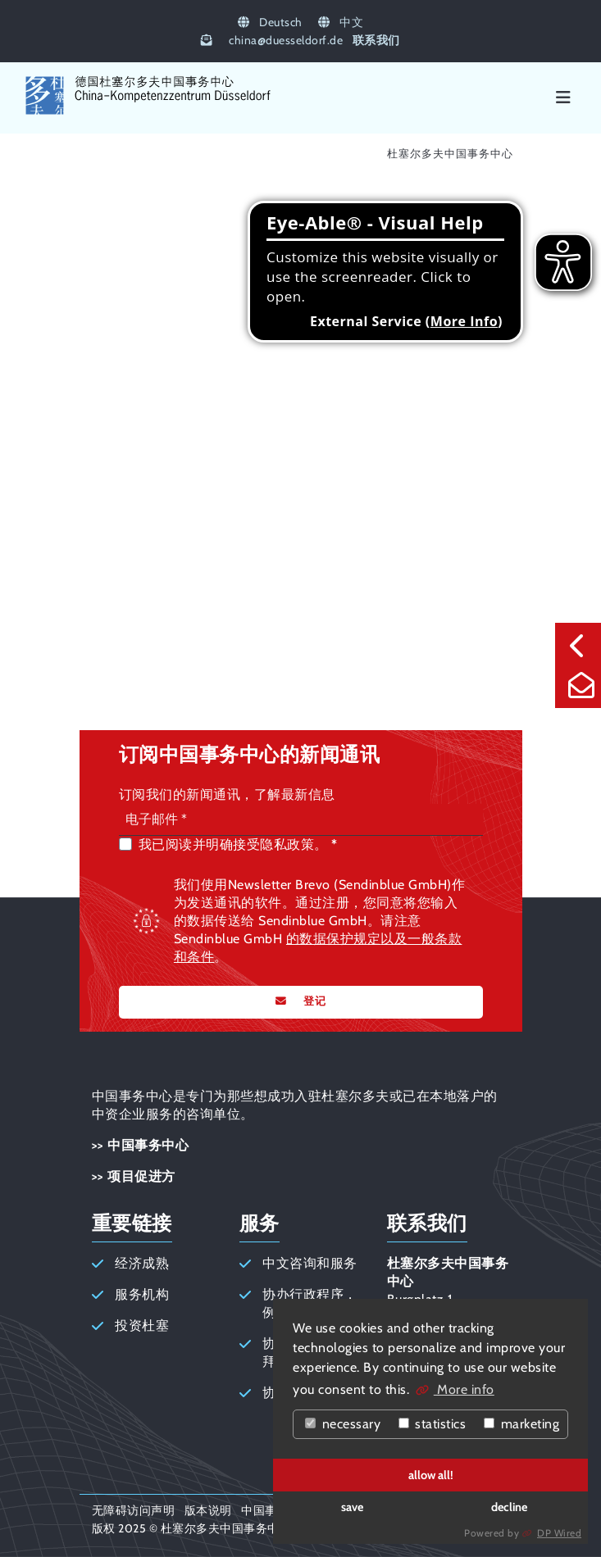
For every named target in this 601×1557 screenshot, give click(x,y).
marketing (521, 1424)
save (352, 1507)
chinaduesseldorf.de (286, 40)
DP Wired (559, 1533)
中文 (340, 22)
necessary (342, 1424)
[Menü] (563, 97)
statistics (432, 1424)
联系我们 (376, 40)
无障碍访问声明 (133, 1510)
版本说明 (208, 1510)
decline (509, 1507)
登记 (313, 1001)
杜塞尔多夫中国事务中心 (450, 154)
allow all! (430, 1475)
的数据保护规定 (333, 938)
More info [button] (464, 1389)
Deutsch (270, 22)
